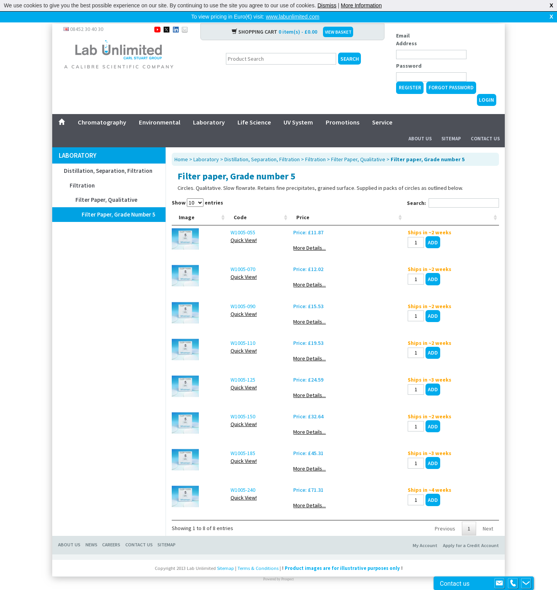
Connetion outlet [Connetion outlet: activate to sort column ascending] (318, 208)
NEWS (91, 540)
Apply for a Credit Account (471, 541)
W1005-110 (217, 338)
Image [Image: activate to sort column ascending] (187, 212)
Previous (445, 523)
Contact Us (485, 126)
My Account (425, 541)
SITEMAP (166, 540)
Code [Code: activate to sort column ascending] (215, 212)
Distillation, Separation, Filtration (108, 158)
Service (382, 110)
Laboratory (209, 110)
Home (181, 146)
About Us (420, 126)
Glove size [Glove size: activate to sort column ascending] (364, 208)
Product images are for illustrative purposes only (342, 563)
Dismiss (327, 5)
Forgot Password (451, 75)
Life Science (254, 110)
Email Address (406, 27)
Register (410, 75)
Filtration (82, 173)
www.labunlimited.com (293, 17)
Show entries (197, 190)
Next (488, 523)
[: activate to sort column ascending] (473, 209)
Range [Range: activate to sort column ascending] (251, 212)
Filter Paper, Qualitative (106, 187)
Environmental (159, 110)
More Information (361, 5)
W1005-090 (217, 301)
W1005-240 (217, 485)
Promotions (342, 110)
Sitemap (451, 126)
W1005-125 (217, 375)
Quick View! (218, 235)
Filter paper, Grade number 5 (118, 202)
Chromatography (102, 110)
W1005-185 (217, 448)
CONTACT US (139, 540)
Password (409, 53)
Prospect (287, 574)
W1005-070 (217, 264)
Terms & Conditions (257, 563)
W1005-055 (217, 227)
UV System (298, 110)
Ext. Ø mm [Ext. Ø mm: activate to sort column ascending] (280, 208)
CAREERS (111, 540)
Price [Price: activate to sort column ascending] (399, 212)
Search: (453, 190)
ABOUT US (69, 540)
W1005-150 (217, 411)
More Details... (406, 243)
